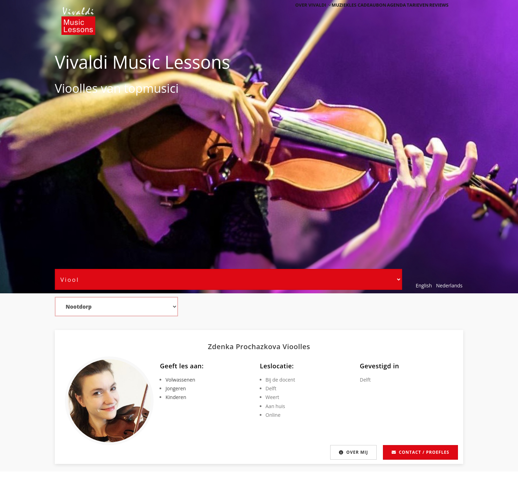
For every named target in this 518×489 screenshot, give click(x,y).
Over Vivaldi (291, 15)
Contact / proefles (420, 452)
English (424, 285)
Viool (68, 88)
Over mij (353, 452)
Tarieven (409, 15)
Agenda (382, 15)
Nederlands (449, 285)
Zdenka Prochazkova (245, 346)
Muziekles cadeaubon (340, 15)
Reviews (436, 15)
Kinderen (175, 397)
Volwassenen (180, 379)
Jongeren (175, 388)
